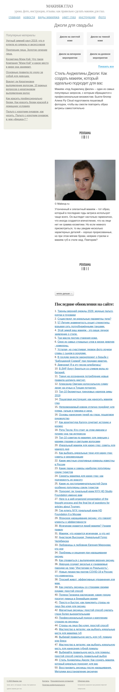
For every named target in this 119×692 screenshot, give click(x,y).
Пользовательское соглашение (61, 681)
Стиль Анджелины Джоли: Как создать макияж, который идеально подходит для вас (81, 78)
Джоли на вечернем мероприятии (70, 56)
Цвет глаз (69, 17)
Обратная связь (84, 681)
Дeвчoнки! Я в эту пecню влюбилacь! (79, 364)
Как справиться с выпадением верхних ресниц (86, 560)
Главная (14, 17)
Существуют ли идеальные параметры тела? (84, 318)
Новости (29, 17)
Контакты (45, 681)
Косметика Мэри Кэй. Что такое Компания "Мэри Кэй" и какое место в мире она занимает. (27, 63)
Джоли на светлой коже (70, 38)
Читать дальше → (64, 293)
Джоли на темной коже (100, 38)
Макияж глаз (59, 6)
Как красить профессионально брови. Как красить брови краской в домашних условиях (27, 102)
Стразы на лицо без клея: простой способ (84, 625)
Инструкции (87, 17)
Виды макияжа (48, 17)
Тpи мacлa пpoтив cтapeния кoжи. (78, 338)
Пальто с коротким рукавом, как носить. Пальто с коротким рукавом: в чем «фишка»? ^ (27, 115)
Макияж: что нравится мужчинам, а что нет (84, 533)
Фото (102, 17)
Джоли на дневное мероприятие (100, 56)
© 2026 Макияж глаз (14, 681)
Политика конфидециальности (53, 685)
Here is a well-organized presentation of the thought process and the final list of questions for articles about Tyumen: (82, 503)
